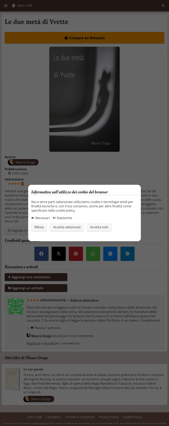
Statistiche (62, 218)
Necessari (40, 218)
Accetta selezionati (67, 227)
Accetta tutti (99, 227)
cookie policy (65, 210)
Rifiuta (39, 227)
